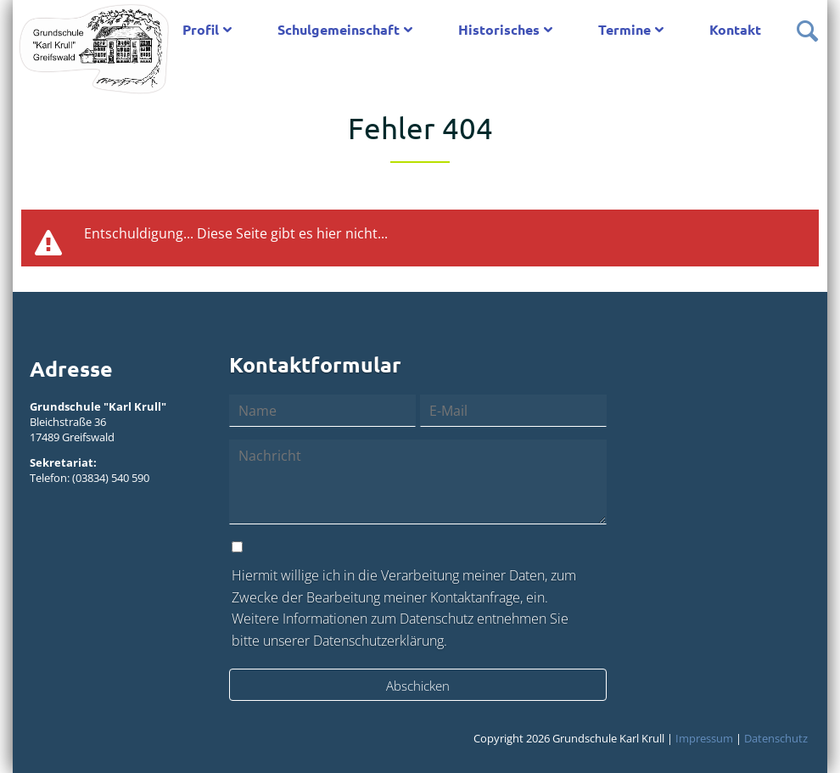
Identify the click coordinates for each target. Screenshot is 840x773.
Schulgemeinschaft (338, 29)
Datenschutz (776, 738)
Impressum (704, 738)
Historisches (499, 29)
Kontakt (735, 29)
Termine (624, 29)
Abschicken (418, 685)
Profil (200, 29)
